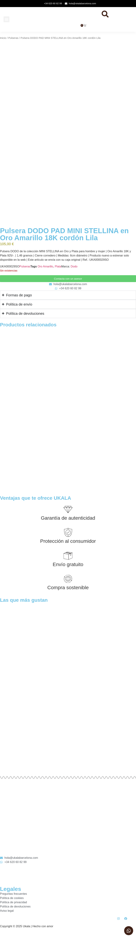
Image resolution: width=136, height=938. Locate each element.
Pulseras (13, 41)
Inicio (3, 41)
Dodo (74, 268)
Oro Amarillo (45, 268)
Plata (58, 268)
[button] (6, 21)
